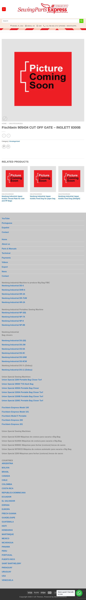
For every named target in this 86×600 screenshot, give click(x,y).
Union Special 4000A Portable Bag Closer (20, 388)
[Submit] (81, 21)
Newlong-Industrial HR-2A (13, 302)
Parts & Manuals (9, 249)
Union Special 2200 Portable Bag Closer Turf (22, 380)
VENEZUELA (7, 580)
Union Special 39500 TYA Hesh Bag (17, 384)
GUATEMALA (8, 522)
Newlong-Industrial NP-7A (13, 317)
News (4, 272)
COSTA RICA (7, 488)
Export (5, 267)
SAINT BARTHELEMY (11, 563)
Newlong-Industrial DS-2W (13, 345)
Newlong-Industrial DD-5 (13, 286)
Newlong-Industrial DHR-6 (13, 290)
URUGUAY (6, 572)
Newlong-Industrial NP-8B (13, 325)
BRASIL (5, 472)
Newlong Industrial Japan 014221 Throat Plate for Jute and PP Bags (13, 198)
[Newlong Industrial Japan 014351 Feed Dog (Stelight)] (71, 179)
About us (6, 244)
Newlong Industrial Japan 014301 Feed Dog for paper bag (42, 197)
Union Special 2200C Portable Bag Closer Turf (22, 401)
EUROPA (6, 509)
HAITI (4, 526)
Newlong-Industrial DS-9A (13, 349)
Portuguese (7, 223)
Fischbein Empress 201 (12, 424)
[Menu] (4, 9)
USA (4, 576)
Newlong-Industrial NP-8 (13, 321)
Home (4, 123)
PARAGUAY (7, 568)
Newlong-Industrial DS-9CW (14, 361)
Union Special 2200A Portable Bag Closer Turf (22, 392)
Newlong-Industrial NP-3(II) (14, 313)
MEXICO (5, 538)
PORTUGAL (7, 555)
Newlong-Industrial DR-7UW (14, 298)
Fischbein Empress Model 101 (15, 412)
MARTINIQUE (8, 534)
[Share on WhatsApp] (4, 147)
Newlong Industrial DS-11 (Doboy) (17, 370)
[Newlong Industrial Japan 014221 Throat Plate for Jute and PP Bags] (15, 179)
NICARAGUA (7, 543)
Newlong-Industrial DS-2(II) (14, 341)
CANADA (6, 476)
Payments (6, 258)
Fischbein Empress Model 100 (15, 408)
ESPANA (6, 505)
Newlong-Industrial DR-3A (13, 294)
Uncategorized (16, 123)
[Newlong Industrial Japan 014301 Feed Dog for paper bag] (43, 179)
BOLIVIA (5, 468)
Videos (5, 262)
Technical (6, 253)
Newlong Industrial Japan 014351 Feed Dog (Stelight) (69, 197)
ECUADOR (6, 497)
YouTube (6, 218)
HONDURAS (7, 530)
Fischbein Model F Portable (14, 416)
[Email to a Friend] (8, 147)
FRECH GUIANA (9, 514)
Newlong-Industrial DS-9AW (14, 357)
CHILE (4, 480)
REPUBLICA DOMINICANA (14, 493)
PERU (4, 551)
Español (5, 228)
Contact (5, 232)
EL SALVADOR (8, 501)
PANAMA (6, 547)
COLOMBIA (7, 484)
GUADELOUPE (8, 518)
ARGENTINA (7, 463)
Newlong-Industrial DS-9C (13, 353)
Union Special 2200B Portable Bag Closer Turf (22, 396)
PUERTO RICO (8, 559)
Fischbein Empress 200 (12, 420)
